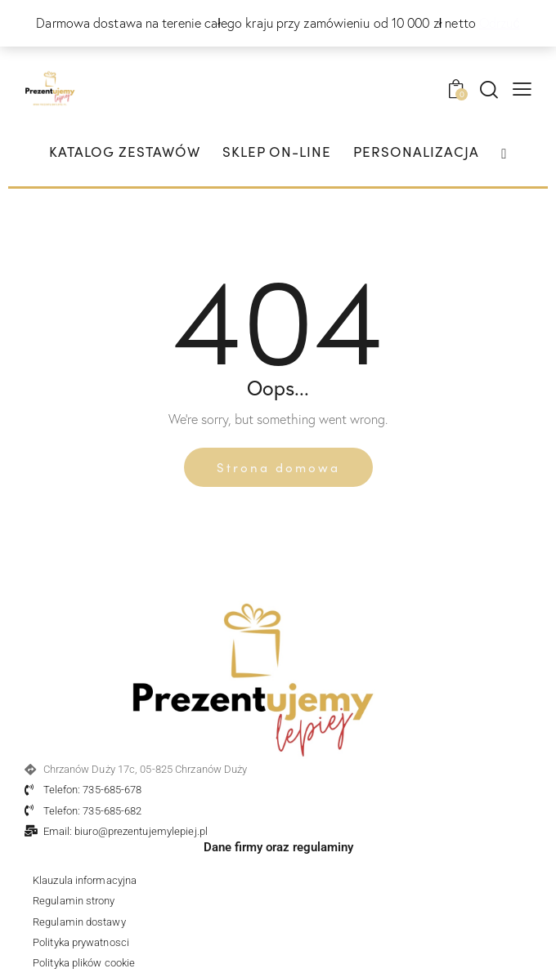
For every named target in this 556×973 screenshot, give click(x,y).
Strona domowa (278, 466)
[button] (522, 88)
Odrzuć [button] (499, 23)
